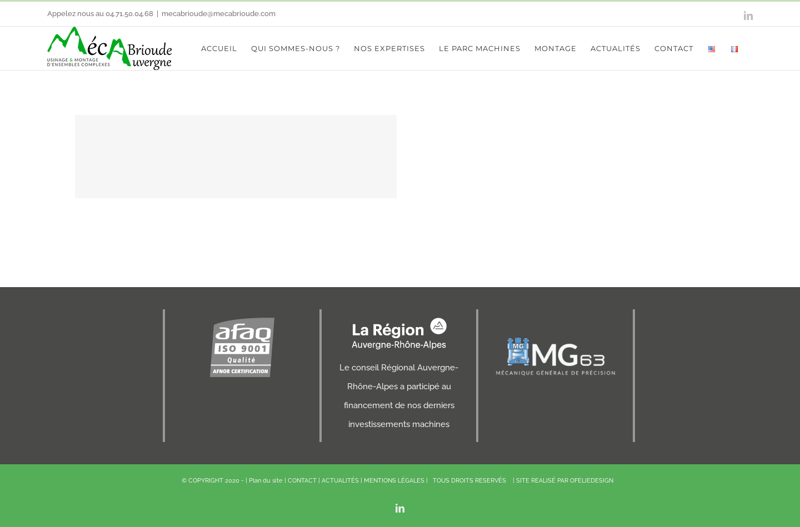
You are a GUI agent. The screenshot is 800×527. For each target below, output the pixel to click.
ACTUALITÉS (340, 480)
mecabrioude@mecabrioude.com (219, 13)
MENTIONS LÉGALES (394, 480)
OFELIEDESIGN (591, 480)
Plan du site (266, 480)
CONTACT (302, 480)
